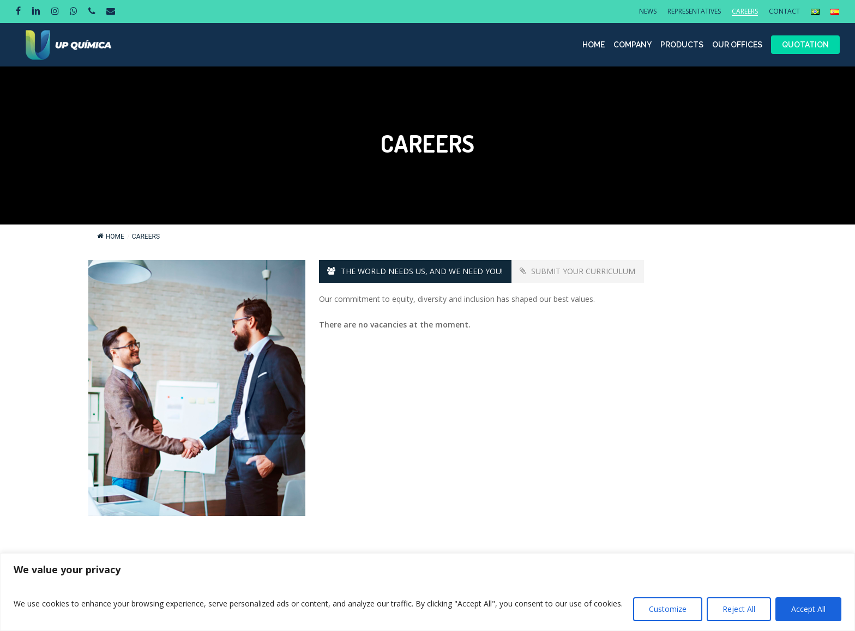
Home (110, 236)
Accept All (808, 609)
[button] (415, 271)
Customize (668, 609)
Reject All (738, 609)
